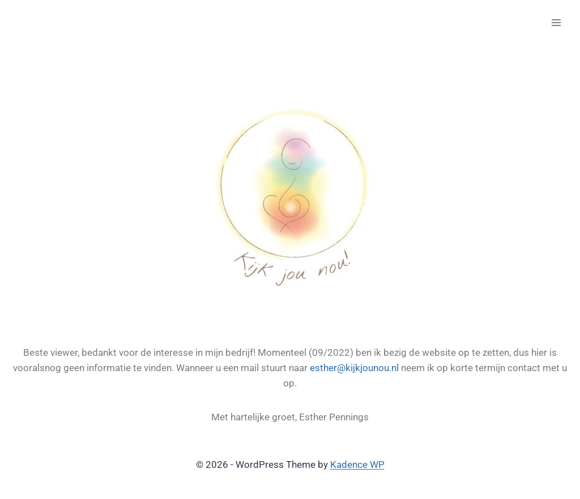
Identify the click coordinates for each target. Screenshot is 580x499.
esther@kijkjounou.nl (354, 367)
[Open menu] (555, 22)
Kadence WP (357, 464)
